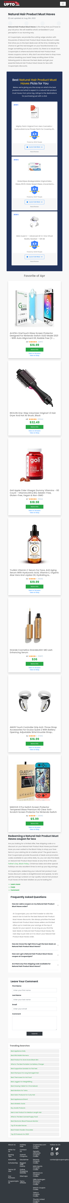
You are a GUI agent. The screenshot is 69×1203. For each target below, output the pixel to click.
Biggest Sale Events (23, 1164)
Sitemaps (24, 1176)
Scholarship (13, 1163)
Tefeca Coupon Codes (36, 1194)
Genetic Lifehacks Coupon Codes (36, 1153)
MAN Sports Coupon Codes (37, 1168)
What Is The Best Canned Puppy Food (24, 1117)
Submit (34, 1033)
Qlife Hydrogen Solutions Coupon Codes (39, 1182)
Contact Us (23, 1150)
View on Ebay (34, 355)
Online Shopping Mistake (24, 1171)
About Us (11, 1145)
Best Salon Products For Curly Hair (23, 1095)
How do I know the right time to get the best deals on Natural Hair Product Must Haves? (34, 945)
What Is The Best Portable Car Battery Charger (27, 1064)
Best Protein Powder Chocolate (22, 1130)
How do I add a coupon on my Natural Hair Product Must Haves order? (33, 905)
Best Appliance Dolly (18, 1051)
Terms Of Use (12, 1170)
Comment (15, 890)
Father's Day (13, 864)
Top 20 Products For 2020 (20, 1134)
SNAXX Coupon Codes (39, 1189)
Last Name (16, 995)
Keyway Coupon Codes (36, 1161)
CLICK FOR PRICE (34, 147)
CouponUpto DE (13, 1182)
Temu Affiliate (23, 1182)
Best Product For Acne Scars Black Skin (24, 1060)
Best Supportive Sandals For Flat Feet (24, 1069)
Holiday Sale (23, 1146)
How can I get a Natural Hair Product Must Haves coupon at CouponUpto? (32, 955)
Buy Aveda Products (18, 1108)
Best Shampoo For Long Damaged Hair (25, 1073)
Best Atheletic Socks (18, 1104)
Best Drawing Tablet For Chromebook (24, 1086)
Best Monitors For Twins (19, 1090)
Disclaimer (24, 1159)
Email (14, 1004)
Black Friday (24, 864)
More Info (34, 349)
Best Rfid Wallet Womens (20, 1055)
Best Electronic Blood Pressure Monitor (24, 1121)
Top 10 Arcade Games (19, 1125)
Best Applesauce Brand (19, 1099)
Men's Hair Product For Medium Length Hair (26, 1112)
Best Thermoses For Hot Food (21, 1077)
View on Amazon (34, 353)
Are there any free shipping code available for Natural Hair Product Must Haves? (31, 965)
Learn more (15, 884)
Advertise (12, 1159)
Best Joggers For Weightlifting (21, 1082)
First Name (16, 986)
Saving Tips (11, 1155)
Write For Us (11, 1150)
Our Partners (11, 1177)
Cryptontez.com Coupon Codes (39, 1146)
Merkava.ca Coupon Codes (37, 1174)
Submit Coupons (23, 1155)
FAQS (13, 887)
